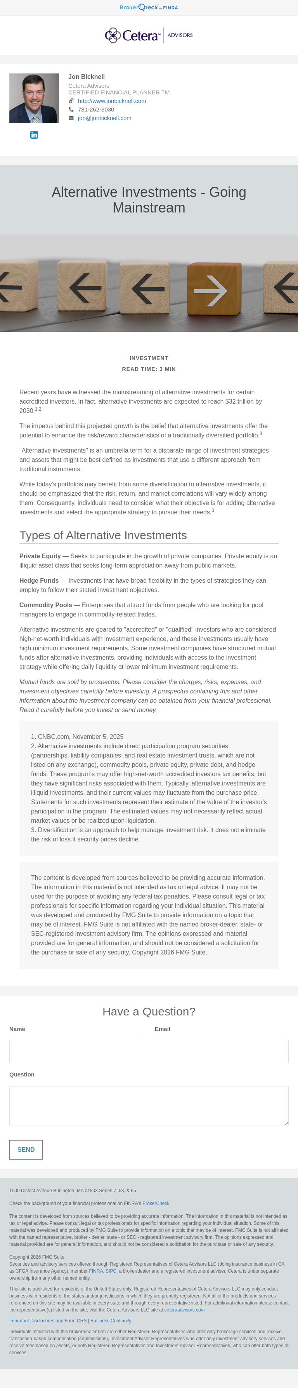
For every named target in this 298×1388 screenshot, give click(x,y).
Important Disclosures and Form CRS (48, 1321)
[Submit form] (26, 1150)
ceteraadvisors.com (185, 1310)
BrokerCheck (155, 1203)
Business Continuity (110, 1321)
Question (22, 1074)
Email (162, 1029)
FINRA (96, 1271)
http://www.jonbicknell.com (107, 101)
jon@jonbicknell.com (100, 118)
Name (17, 1029)
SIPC (111, 1271)
